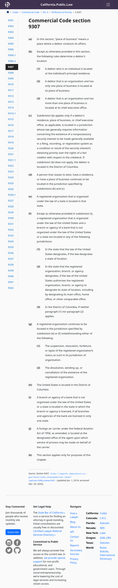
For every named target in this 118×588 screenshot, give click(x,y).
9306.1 (12, 55)
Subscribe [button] (13, 532)
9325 (11, 183)
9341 (11, 282)
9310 (11, 84)
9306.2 (12, 61)
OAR (102, 538)
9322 (11, 165)
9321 (11, 154)
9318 (11, 136)
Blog (72, 522)
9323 (11, 171)
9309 (11, 78)
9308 (11, 72)
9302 (11, 26)
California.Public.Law (57, 4)
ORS (108, 538)
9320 (11, 148)
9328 (11, 206)
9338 (11, 264)
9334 (11, 241)
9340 (11, 276)
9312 (11, 96)
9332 (11, 229)
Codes (15, 12)
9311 (11, 90)
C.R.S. (103, 518)
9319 (11, 142)
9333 (11, 235)
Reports (74, 545)
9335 (11, 247)
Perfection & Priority (61, 12)
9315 (11, 119)
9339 (11, 270)
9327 (11, 200)
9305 (11, 43)
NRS (102, 528)
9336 (11, 253)
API (72, 532)
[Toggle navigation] (108, 5)
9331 (11, 224)
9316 (11, 125)
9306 (11, 49)
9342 (11, 288)
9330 (11, 218)
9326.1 (12, 195)
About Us (75, 527)
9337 (11, 259)
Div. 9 (45, 12)
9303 (11, 32)
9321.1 (12, 160)
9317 (11, 131)
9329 (11, 212)
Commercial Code (30, 12)
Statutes (104, 523)
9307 (11, 67)
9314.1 (12, 113)
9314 (11, 107)
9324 (11, 177)
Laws (103, 533)
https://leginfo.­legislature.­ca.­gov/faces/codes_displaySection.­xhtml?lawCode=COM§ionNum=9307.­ (58, 477)
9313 (11, 102)
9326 (11, 189)
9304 (11, 38)
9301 (11, 20)
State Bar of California (50, 512)
